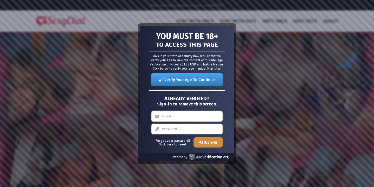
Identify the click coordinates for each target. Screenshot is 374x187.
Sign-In (210, 142)
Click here (165, 144)
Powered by (200, 157)
